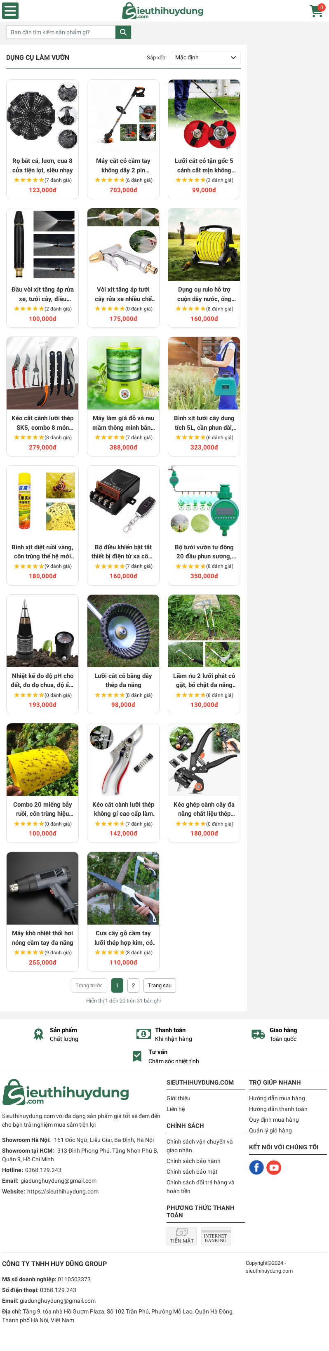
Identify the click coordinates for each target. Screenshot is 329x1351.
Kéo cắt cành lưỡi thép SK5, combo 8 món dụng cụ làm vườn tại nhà (42, 423)
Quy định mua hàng (274, 1119)
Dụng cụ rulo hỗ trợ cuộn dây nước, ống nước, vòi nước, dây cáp (204, 295)
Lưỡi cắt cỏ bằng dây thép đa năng (123, 680)
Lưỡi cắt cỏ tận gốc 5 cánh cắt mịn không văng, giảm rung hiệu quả (204, 166)
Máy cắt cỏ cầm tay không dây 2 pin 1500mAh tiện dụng (123, 166)
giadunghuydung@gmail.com (58, 1180)
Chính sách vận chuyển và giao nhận (200, 1145)
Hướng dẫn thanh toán (278, 1109)
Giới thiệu (178, 1098)
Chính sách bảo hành (194, 1161)
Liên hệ (176, 1109)
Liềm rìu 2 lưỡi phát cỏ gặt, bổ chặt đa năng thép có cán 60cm (204, 681)
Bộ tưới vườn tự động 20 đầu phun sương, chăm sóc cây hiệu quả (204, 552)
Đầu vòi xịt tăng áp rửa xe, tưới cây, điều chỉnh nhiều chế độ (43, 295)
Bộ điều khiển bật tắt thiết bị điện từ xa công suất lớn (123, 552)
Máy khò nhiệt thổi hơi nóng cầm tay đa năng (42, 938)
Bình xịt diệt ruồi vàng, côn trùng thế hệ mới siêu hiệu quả (42, 552)
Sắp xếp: (157, 57)
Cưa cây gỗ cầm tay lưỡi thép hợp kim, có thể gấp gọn (123, 938)
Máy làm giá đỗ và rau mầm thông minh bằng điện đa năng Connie (123, 423)
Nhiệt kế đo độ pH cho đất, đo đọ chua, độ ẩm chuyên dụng (42, 681)
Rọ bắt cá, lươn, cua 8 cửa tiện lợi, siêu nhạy (42, 165)
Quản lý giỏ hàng (270, 1130)
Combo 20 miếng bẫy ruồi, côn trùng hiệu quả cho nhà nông (42, 810)
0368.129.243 (43, 1170)
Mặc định (187, 57)
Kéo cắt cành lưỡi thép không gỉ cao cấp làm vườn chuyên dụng (123, 810)
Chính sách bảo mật (192, 1171)
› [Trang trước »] (159, 985)
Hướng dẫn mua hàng (277, 1098)
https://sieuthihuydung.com (63, 1191)
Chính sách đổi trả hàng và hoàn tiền (201, 1186)
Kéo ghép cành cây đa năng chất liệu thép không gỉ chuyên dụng (204, 810)
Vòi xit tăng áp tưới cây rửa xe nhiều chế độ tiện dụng (123, 295)
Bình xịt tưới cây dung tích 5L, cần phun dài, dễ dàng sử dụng (204, 423)
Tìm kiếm (123, 32)
